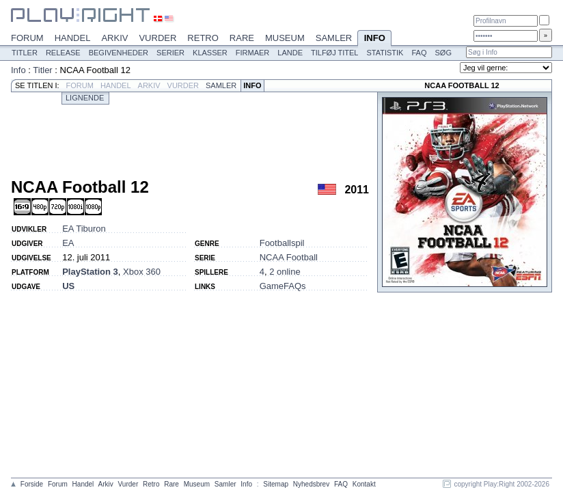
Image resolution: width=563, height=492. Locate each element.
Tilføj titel (334, 53)
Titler (25, 53)
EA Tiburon (84, 228)
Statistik (384, 53)
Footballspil (282, 243)
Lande (290, 53)
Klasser (210, 53)
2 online (285, 271)
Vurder (157, 38)
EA (68, 243)
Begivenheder (118, 53)
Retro (203, 38)
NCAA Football (289, 257)
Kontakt (364, 484)
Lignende (85, 98)
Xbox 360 (142, 271)
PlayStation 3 (90, 271)
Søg (443, 53)
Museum (285, 38)
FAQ (418, 53)
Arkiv (114, 38)
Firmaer (253, 53)
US (68, 286)
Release (63, 53)
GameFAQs (283, 286)
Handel (73, 38)
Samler (334, 38)
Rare (242, 38)
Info (374, 39)
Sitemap (275, 484)
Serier (170, 53)
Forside (31, 484)
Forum (27, 38)
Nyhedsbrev (311, 484)
